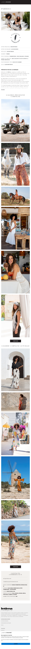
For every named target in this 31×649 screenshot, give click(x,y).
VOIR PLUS (15, 341)
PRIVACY (3, 630)
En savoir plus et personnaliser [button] (16, 646)
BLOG (2, 625)
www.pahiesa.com (11, 591)
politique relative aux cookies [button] (18, 637)
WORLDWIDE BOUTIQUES (6, 623)
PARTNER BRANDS (4, 621)
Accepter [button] (16, 643)
